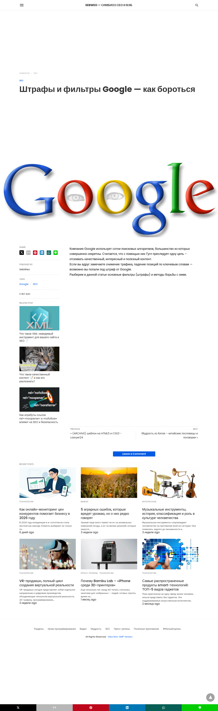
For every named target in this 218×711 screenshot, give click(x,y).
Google (24, 284)
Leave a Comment (134, 454)
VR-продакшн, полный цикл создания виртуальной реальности (46, 583)
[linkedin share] (42, 252)
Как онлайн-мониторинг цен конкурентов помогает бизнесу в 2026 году (44, 513)
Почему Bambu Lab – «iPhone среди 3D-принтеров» (105, 583)
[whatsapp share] (49, 252)
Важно (84, 501)
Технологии (26, 501)
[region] (109, 39)
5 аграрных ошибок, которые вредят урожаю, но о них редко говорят (105, 513)
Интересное (149, 501)
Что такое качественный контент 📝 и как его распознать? (34, 377)
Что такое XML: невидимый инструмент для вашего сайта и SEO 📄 (39, 337)
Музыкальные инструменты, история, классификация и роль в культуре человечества (168, 513)
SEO (35, 73)
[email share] (28, 252)
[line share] (55, 252)
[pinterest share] (35, 252)
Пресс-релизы (89, 573)
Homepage (24, 73)
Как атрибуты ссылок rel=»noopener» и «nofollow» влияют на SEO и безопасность (38, 418)
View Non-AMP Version (120, 636)
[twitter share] (21, 252)
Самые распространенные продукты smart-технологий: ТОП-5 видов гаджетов (165, 585)
